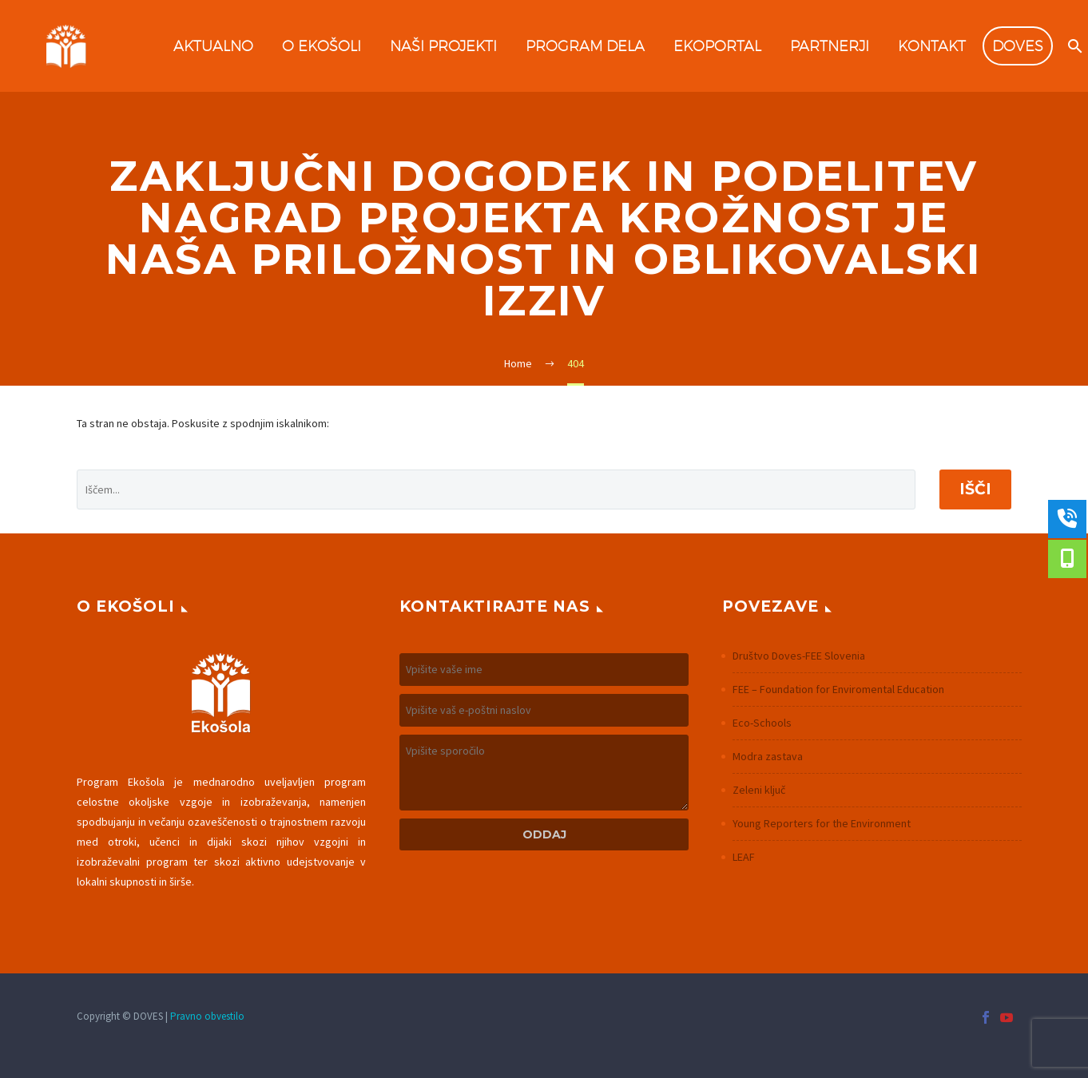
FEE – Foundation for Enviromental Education (838, 689)
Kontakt (932, 46)
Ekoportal (717, 46)
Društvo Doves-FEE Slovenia (799, 655)
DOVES (1017, 46)
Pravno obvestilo (207, 1016)
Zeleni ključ (759, 790)
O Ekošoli (321, 46)
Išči (975, 489)
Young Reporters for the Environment (822, 823)
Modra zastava (768, 756)
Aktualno (213, 46)
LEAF (744, 857)
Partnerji (829, 46)
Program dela (585, 46)
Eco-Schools (762, 722)
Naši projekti (443, 46)
